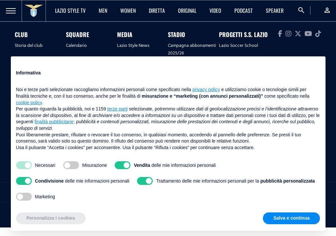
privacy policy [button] (206, 89)
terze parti (117, 108)
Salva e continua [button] (291, 218)
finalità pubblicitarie (53, 121)
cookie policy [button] (29, 102)
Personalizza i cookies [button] (51, 218)
